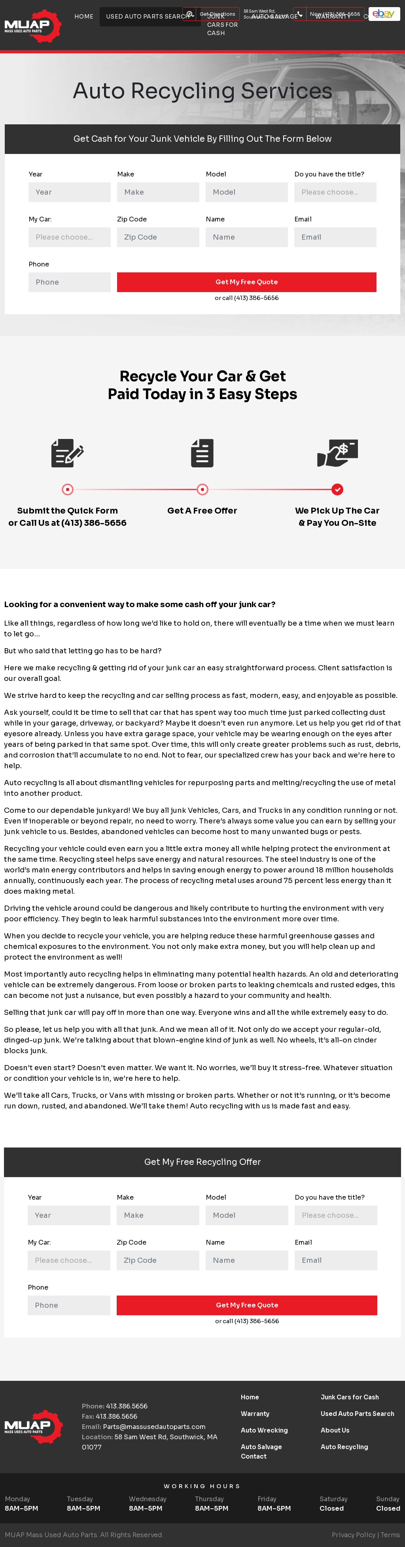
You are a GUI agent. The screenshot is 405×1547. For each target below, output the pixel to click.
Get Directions (211, 14)
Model (216, 174)
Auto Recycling (344, 1447)
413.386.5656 (127, 1406)
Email (303, 219)
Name (215, 219)
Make (125, 174)
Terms (390, 1535)
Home (250, 1397)
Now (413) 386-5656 (328, 14)
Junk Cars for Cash (222, 25)
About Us (335, 1430)
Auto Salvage (261, 1447)
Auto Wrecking (264, 1430)
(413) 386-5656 (94, 523)
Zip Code (132, 219)
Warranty (255, 1414)
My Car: (40, 219)
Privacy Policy (353, 1535)
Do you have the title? (329, 174)
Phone (38, 264)
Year (35, 174)
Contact (254, 1456)
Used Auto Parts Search (357, 1414)
